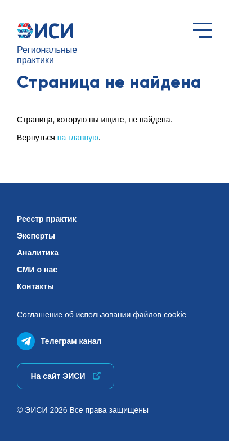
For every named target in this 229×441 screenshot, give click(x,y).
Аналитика (38, 252)
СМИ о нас (37, 269)
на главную (77, 137)
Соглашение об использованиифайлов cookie (101, 314)
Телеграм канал (59, 338)
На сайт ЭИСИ (65, 376)
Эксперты (36, 235)
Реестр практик (47, 218)
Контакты (35, 286)
